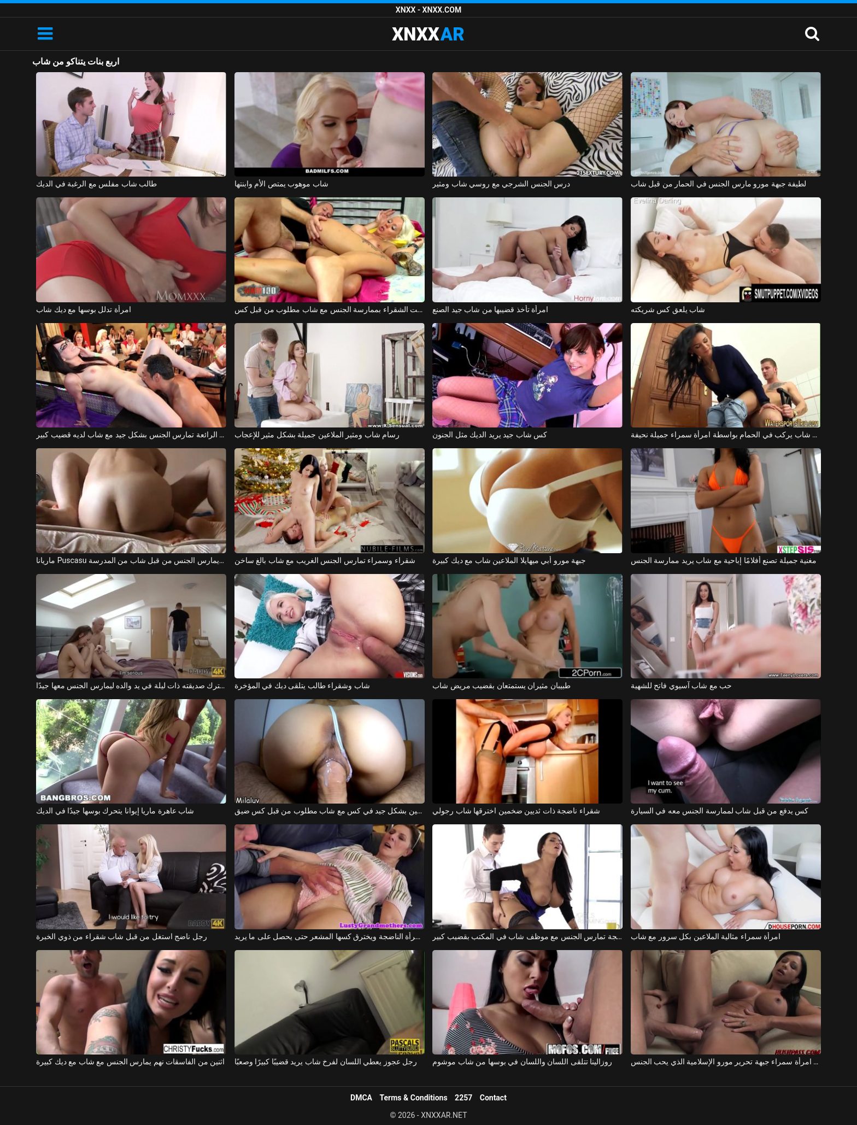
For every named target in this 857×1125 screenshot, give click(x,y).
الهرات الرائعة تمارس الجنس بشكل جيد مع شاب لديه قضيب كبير (131, 434)
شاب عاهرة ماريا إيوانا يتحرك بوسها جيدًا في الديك (115, 810)
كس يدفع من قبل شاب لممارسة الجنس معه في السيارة (719, 810)
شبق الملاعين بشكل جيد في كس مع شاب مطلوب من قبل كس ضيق (329, 810)
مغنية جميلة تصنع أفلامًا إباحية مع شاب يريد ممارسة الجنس (724, 560)
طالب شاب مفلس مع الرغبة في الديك (96, 183)
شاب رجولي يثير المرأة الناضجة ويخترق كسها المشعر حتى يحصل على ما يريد (329, 936)
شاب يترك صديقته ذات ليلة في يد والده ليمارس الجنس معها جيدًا (131, 685)
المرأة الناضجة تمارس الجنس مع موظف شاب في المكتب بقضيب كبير (527, 936)
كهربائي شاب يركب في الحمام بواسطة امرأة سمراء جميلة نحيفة (726, 434)
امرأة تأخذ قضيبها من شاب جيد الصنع (490, 309)
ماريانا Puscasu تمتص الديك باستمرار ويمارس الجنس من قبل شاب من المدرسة (131, 560)
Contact (493, 1097)
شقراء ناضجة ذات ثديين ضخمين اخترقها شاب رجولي (516, 810)
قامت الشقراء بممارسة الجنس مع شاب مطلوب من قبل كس (329, 309)
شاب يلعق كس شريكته (668, 309)
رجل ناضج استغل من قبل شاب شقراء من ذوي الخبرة (121, 936)
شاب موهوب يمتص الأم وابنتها (281, 183)
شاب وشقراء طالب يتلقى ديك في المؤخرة (302, 685)
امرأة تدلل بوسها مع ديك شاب (83, 309)
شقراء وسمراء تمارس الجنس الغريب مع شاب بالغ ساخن (324, 560)
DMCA (361, 1097)
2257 (463, 1097)
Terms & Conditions (414, 1097)
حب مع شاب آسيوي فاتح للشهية (681, 685)
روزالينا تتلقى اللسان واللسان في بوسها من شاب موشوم (522, 1061)
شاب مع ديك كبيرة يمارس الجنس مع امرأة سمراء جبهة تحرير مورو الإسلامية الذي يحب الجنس (726, 1061)
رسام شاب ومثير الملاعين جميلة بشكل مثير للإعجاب (317, 434)
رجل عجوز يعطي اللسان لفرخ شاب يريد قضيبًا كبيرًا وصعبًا (325, 1061)
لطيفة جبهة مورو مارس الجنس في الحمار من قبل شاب (718, 183)
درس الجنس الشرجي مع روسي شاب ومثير (501, 183)
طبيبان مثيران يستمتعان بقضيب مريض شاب (501, 685)
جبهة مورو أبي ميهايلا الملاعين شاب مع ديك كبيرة (509, 560)
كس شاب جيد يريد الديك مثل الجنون (489, 434)
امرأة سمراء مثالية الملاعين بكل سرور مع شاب (705, 936)
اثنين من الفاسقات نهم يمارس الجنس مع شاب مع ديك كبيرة (130, 1061)
